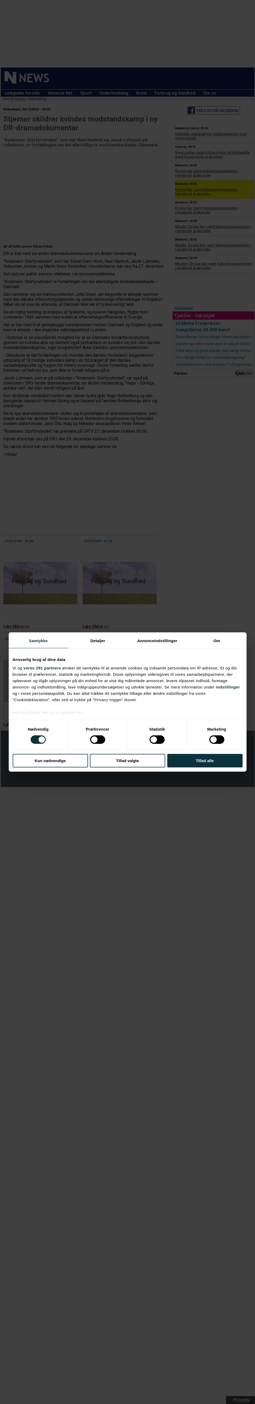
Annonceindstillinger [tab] (157, 640)
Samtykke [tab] (38, 640)
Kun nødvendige (50, 760)
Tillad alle (205, 760)
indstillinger (228, 687)
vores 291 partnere (42, 667)
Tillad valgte (127, 760)
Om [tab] (216, 640)
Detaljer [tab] (97, 640)
